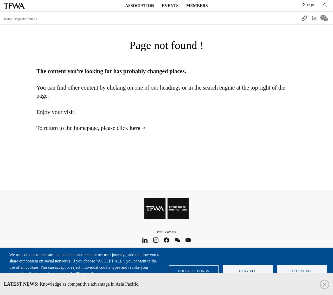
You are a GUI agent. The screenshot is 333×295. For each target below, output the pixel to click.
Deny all (247, 271)
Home (8, 19)
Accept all (301, 271)
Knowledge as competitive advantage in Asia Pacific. (71, 284)
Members (197, 5)
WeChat (177, 240)
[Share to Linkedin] (314, 18)
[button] (304, 18)
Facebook (166, 240)
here (135, 128)
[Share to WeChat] (324, 18)
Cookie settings (193, 271)
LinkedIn (145, 240)
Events (170, 5)
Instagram (155, 240)
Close (324, 284)
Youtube (188, 240)
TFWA (14, 6)
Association (139, 5)
